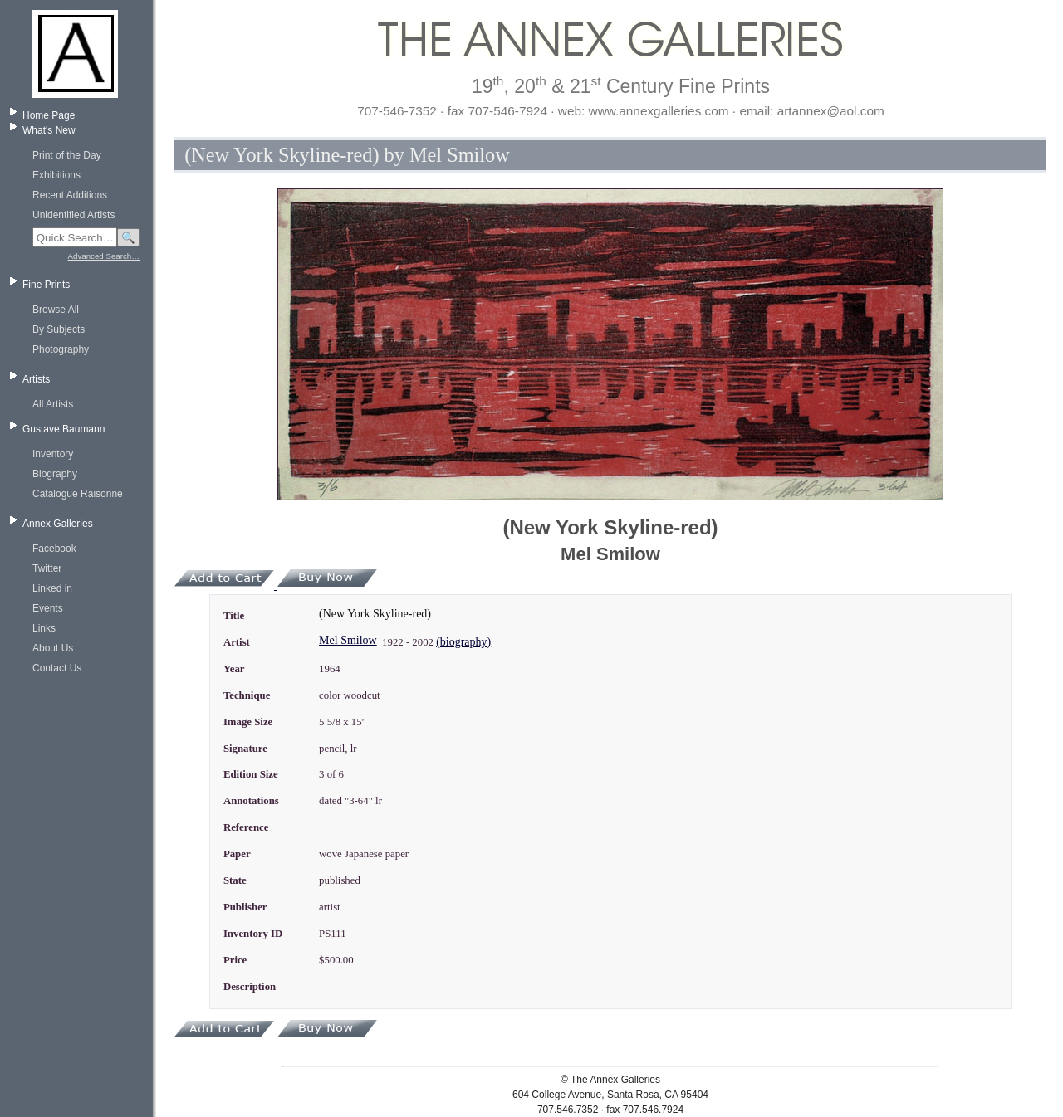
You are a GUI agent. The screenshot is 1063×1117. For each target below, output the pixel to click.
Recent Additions (69, 195)
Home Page (48, 115)
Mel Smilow (348, 640)
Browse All (55, 309)
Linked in (52, 588)
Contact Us (56, 668)
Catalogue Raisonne (77, 494)
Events (47, 608)
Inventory (52, 454)
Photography (60, 349)
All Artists (52, 404)
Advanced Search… (104, 256)
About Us (52, 648)
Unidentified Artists (73, 215)
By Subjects (58, 329)
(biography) (463, 642)
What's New (49, 130)
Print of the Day (66, 155)
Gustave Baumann (63, 429)
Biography (54, 474)
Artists (36, 379)
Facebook (54, 548)
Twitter (46, 568)
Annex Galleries (57, 523)
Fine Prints (46, 284)
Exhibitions (56, 175)
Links (44, 628)
